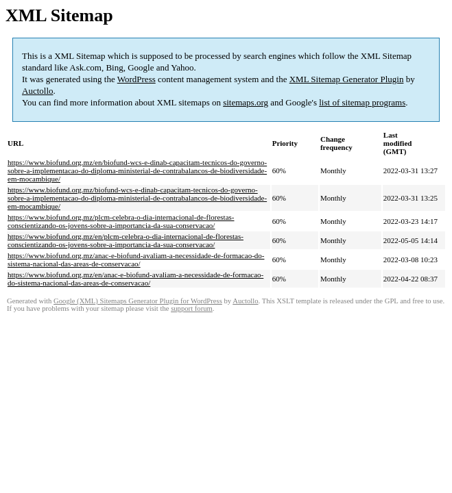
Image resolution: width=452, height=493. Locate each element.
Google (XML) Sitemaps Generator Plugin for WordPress (137, 301)
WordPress (136, 79)
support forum (192, 308)
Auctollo (37, 91)
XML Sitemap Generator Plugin (346, 79)
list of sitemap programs (362, 102)
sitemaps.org (245, 102)
